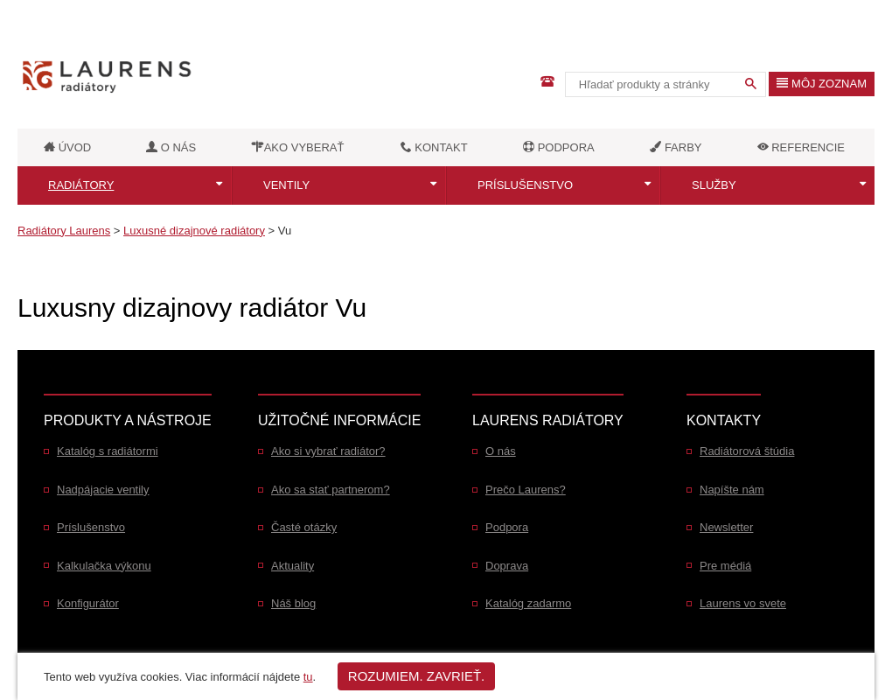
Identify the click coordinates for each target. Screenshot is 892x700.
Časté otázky (304, 527)
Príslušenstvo (525, 185)
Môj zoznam (822, 83)
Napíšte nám (732, 489)
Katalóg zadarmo (528, 603)
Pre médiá (725, 565)
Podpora (506, 527)
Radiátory (81, 185)
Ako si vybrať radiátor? (328, 451)
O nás (500, 451)
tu (308, 676)
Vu (284, 230)
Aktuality (292, 565)
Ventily (286, 185)
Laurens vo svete (743, 603)
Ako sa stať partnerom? (330, 489)
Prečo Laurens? (525, 489)
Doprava (506, 565)
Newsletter (726, 527)
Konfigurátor (88, 603)
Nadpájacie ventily (103, 489)
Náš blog (293, 603)
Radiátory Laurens (63, 230)
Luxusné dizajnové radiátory (194, 230)
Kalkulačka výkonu (104, 565)
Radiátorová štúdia (747, 451)
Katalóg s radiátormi (107, 451)
